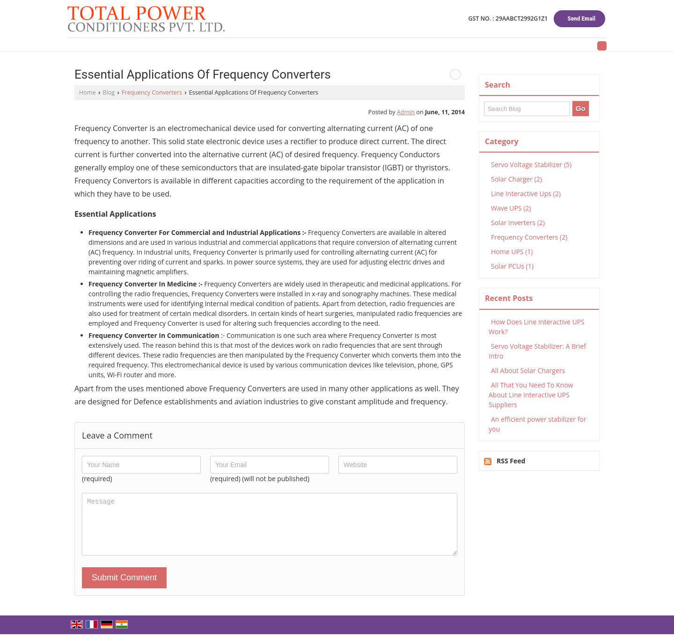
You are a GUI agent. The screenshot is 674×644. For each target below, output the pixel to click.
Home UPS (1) (512, 251)
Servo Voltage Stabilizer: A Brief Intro (537, 351)
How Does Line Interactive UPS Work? (537, 326)
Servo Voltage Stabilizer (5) (531, 164)
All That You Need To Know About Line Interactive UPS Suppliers (531, 395)
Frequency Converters (152, 92)
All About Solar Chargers (528, 370)
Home (87, 92)
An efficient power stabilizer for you (537, 424)
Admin (406, 112)
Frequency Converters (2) (529, 237)
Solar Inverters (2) (518, 222)
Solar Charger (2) (516, 179)
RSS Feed (511, 460)
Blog (109, 92)
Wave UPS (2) (511, 208)
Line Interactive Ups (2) (526, 193)
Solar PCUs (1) (512, 266)
